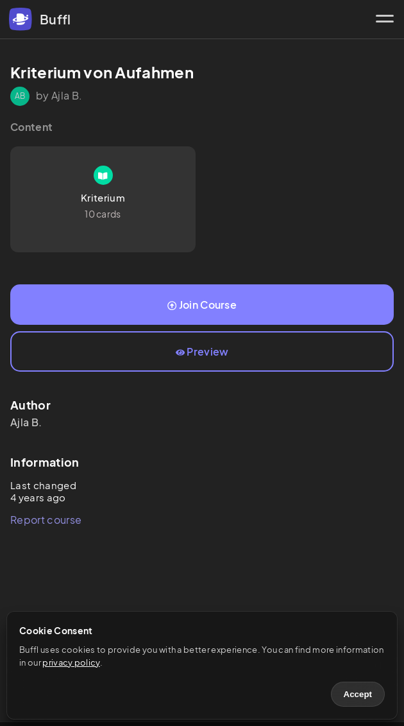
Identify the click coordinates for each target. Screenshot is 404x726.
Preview (202, 351)
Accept (358, 694)
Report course (45, 519)
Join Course (202, 304)
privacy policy (70, 662)
